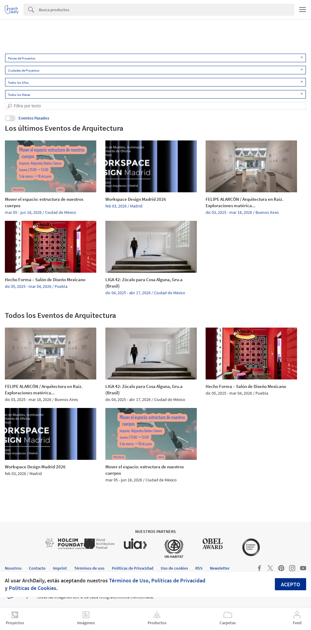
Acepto (290, 584)
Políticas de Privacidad (178, 580)
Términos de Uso (129, 580)
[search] (9, 106)
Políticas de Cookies (32, 588)
